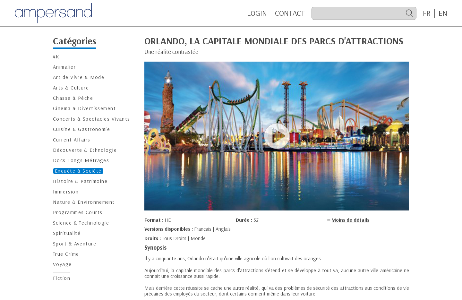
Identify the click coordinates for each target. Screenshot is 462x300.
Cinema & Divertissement (84, 108)
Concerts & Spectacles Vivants (91, 119)
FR (427, 13)
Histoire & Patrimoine (80, 181)
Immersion (66, 192)
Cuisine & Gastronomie (81, 129)
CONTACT (290, 13)
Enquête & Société (78, 171)
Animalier (64, 67)
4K (56, 57)
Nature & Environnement (84, 202)
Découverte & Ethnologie (85, 150)
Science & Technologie (81, 223)
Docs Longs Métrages (81, 160)
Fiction (61, 278)
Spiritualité (67, 233)
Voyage (62, 264)
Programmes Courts (77, 212)
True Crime (66, 254)
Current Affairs (71, 140)
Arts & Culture (71, 88)
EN (443, 13)
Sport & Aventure (74, 244)
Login (257, 13)
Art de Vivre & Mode (78, 77)
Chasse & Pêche (73, 98)
